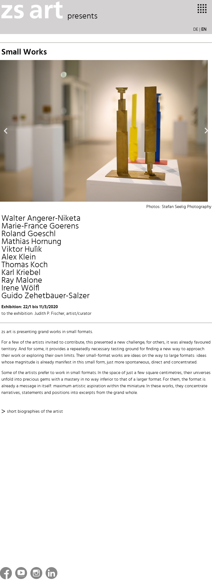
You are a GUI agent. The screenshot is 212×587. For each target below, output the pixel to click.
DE (195, 29)
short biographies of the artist (35, 411)
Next (206, 131)
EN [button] (203, 29)
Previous (5, 131)
